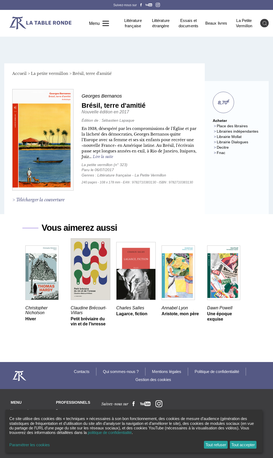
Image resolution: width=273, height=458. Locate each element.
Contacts (82, 371)
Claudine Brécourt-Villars (88, 310)
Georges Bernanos (102, 96)
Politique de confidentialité (217, 371)
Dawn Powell (219, 307)
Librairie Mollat (229, 136)
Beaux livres (216, 23)
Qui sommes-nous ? (121, 371)
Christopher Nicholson (36, 310)
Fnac (221, 153)
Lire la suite (103, 156)
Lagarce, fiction (131, 313)
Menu (94, 23)
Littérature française (133, 23)
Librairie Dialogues (232, 142)
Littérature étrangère (161, 23)
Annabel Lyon (175, 307)
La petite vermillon (49, 73)
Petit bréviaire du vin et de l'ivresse (88, 321)
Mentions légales (166, 371)
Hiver (30, 318)
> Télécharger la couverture (38, 199)
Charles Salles (130, 307)
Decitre (223, 147)
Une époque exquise (219, 316)
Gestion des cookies (153, 379)
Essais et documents (188, 23)
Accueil (19, 73)
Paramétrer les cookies (29, 444)
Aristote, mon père (180, 313)
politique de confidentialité (110, 432)
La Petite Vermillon (244, 23)
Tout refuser (216, 444)
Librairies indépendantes (237, 131)
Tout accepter (243, 444)
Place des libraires (232, 126)
